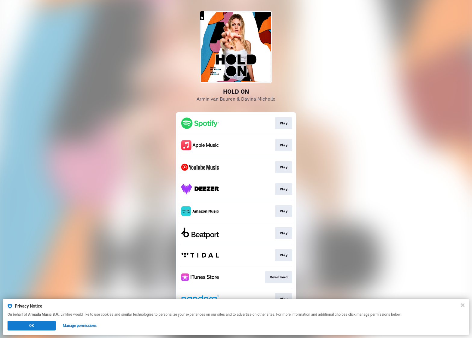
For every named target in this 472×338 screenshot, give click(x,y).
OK (31, 326)
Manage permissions (80, 326)
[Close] (462, 305)
